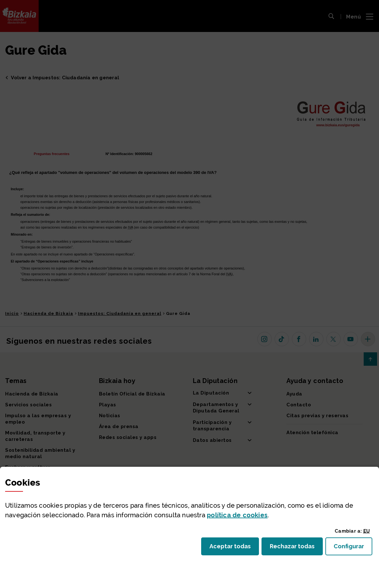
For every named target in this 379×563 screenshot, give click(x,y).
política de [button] (237, 515)
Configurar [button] (353, 548)
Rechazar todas (296, 548)
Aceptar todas (234, 548)
